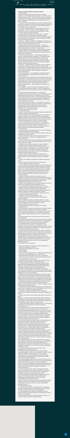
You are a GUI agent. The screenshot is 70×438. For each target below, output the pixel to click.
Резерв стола (36, 4)
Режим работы (22, 4)
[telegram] (18, 3)
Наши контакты (51, 4)
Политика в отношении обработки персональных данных (35, 5)
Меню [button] (17, 4)
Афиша (31, 4)
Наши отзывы (43, 4)
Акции (27, 4)
